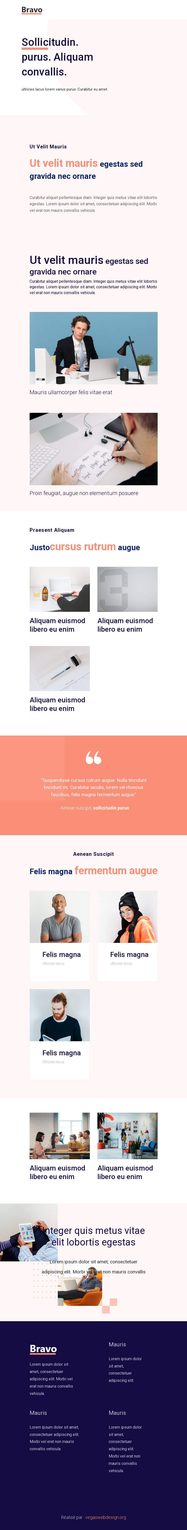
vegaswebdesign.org (105, 1517)
